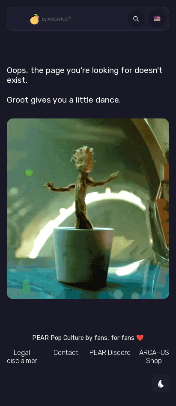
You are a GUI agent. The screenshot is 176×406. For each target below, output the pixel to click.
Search (137, 18)
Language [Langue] (158, 18)
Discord (110, 352)
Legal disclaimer (22, 356)
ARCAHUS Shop (154, 356)
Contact (66, 352)
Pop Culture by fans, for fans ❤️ (88, 338)
